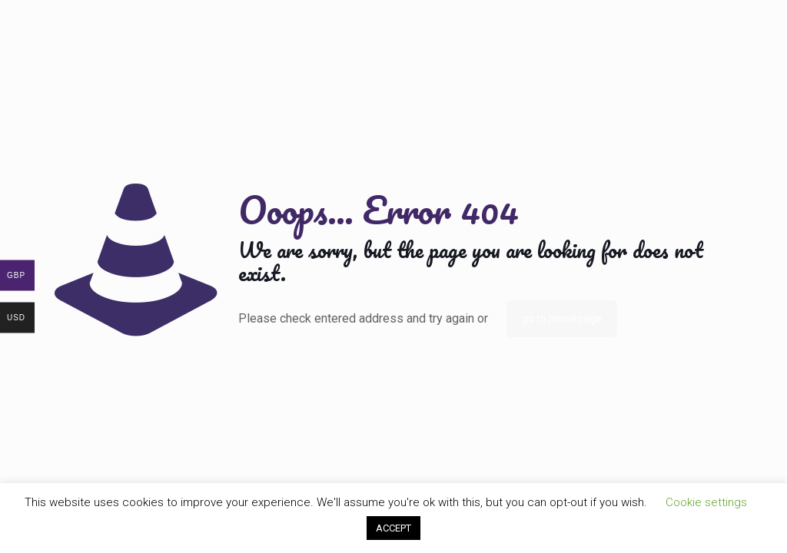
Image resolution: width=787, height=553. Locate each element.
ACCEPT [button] (393, 528)
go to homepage (562, 319)
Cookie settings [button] (706, 502)
